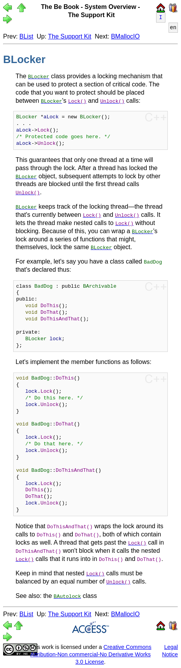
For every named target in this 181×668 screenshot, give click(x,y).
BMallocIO (125, 36)
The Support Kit (69, 36)
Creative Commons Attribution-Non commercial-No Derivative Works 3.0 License (90, 653)
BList (26, 36)
